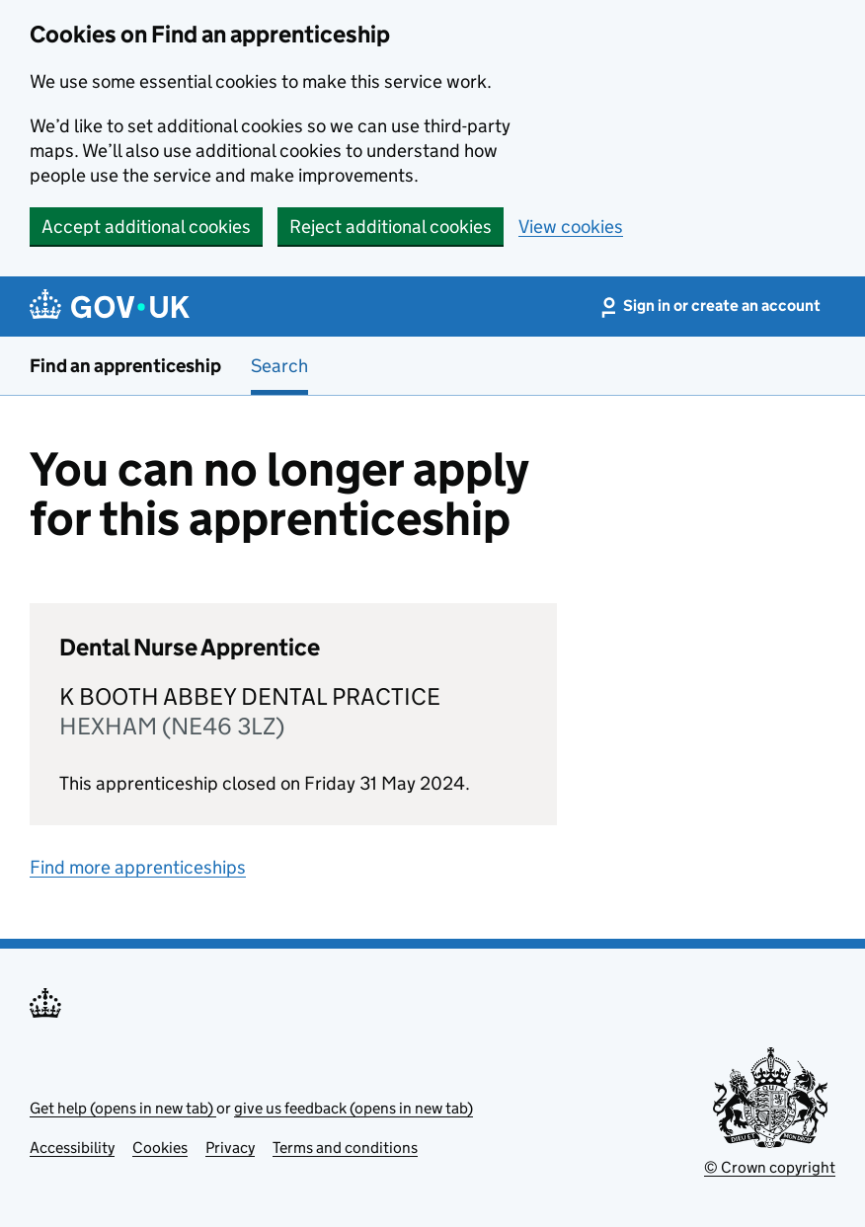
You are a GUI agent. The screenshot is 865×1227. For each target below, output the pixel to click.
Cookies (160, 1147)
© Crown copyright (769, 1167)
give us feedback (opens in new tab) (353, 1108)
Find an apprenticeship (125, 365)
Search (279, 365)
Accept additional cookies (146, 226)
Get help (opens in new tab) (123, 1108)
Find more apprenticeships (138, 867)
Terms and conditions (345, 1147)
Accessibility (72, 1147)
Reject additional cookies (390, 226)
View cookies (570, 226)
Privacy (230, 1147)
